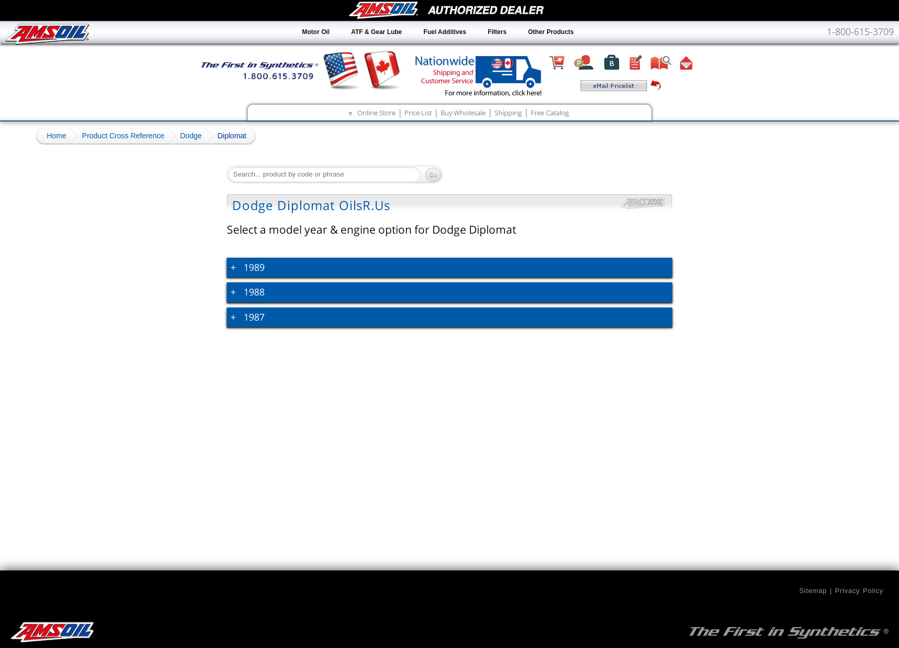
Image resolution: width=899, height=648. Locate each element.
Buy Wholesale (463, 112)
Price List (418, 112)
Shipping (508, 112)
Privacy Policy (859, 591)
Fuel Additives (444, 32)
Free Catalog (550, 112)
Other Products (551, 32)
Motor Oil (316, 32)
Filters (497, 32)
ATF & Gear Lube (376, 32)
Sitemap (813, 591)
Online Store (376, 112)
